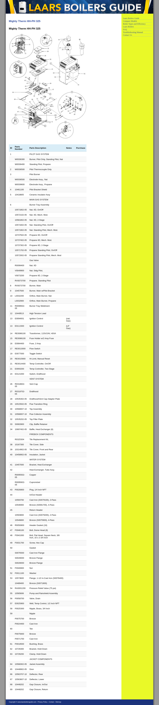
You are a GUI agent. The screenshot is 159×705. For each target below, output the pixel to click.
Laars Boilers (128, 26)
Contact (51, 702)
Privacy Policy (42, 702)
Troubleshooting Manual (133, 32)
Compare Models (130, 21)
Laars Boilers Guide (131, 18)
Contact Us (127, 35)
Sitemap (58, 702)
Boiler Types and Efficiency (134, 24)
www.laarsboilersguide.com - (28, 702)
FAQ (125, 29)
